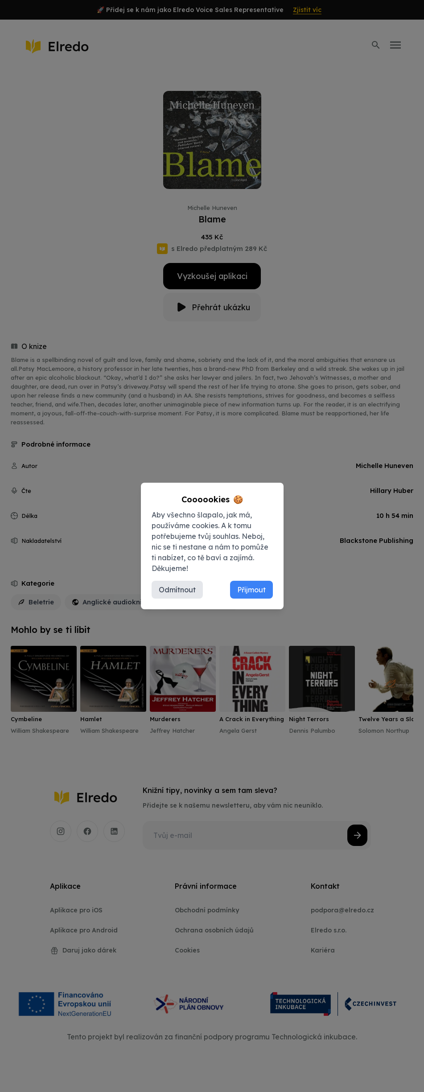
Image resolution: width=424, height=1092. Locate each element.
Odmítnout (177, 589)
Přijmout (251, 589)
